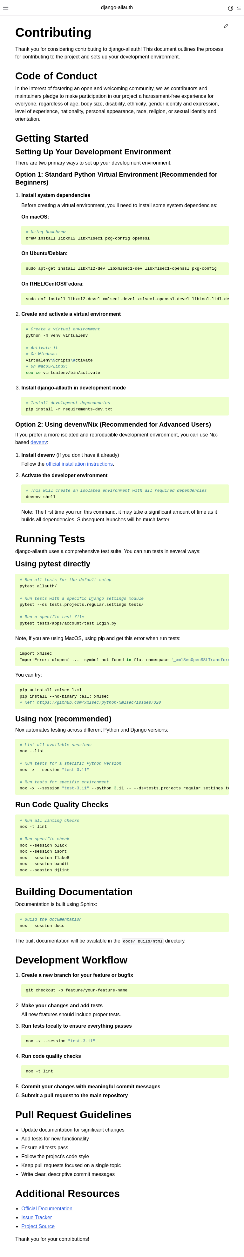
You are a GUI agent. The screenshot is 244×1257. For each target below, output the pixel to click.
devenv (38, 442)
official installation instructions (79, 464)
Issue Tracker (36, 1217)
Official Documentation (46, 1208)
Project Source (38, 1226)
